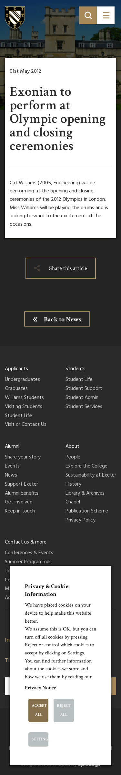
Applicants (16, 369)
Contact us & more (25, 542)
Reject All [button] (64, 710)
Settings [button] (40, 739)
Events (12, 466)
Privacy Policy (81, 520)
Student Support (84, 389)
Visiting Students (23, 407)
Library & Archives (85, 494)
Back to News (62, 319)
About (72, 446)
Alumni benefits (21, 494)
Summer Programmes (28, 562)
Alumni (12, 446)
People (73, 457)
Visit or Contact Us (25, 425)
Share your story (23, 457)
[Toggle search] (88, 15)
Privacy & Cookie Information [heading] (46, 590)
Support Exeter (21, 485)
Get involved (19, 502)
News (11, 475)
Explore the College (86, 466)
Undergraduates (22, 380)
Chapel (73, 502)
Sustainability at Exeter (91, 475)
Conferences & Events (29, 553)
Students (76, 369)
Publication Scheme (87, 511)
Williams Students (24, 398)
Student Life (18, 416)
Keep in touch (20, 511)
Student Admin (82, 398)
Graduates (16, 389)
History (73, 485)
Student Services (84, 407)
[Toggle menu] (106, 15)
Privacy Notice (40, 687)
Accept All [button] (39, 710)
